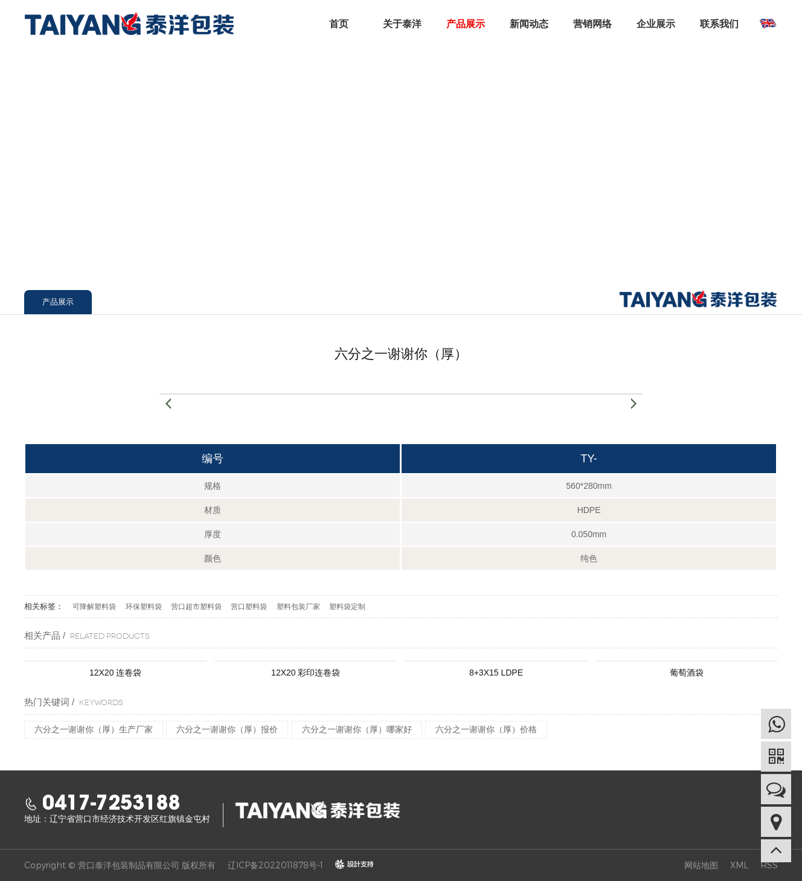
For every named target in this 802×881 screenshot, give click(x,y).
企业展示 (656, 24)
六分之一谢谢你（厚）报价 (227, 729)
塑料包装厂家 (298, 606)
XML (739, 865)
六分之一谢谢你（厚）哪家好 (357, 729)
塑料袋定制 (347, 606)
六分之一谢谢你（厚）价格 (486, 729)
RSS (769, 865)
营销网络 (592, 24)
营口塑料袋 (249, 606)
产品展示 (465, 24)
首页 (338, 24)
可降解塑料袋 (94, 606)
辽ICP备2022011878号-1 (275, 865)
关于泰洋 (402, 24)
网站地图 (701, 865)
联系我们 (719, 24)
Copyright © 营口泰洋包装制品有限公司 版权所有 (120, 865)
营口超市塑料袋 (196, 606)
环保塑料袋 (144, 606)
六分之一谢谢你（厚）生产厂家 (93, 729)
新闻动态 (529, 24)
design (348, 864)
